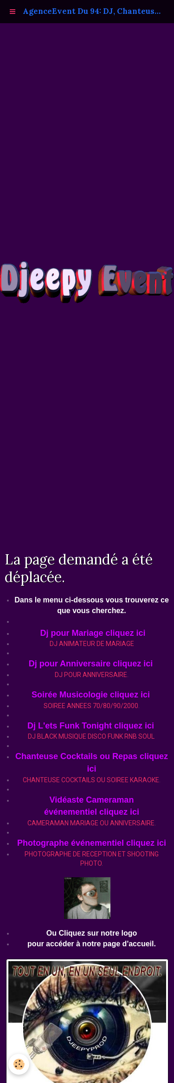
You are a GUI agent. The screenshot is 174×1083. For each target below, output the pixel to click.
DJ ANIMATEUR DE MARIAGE (92, 643)
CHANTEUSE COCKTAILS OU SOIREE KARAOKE (91, 780)
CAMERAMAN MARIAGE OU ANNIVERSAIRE (91, 823)
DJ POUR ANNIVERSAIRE (91, 674)
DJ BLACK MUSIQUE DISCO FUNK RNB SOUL (91, 736)
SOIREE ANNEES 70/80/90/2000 (91, 705)
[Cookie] (18, 1064)
